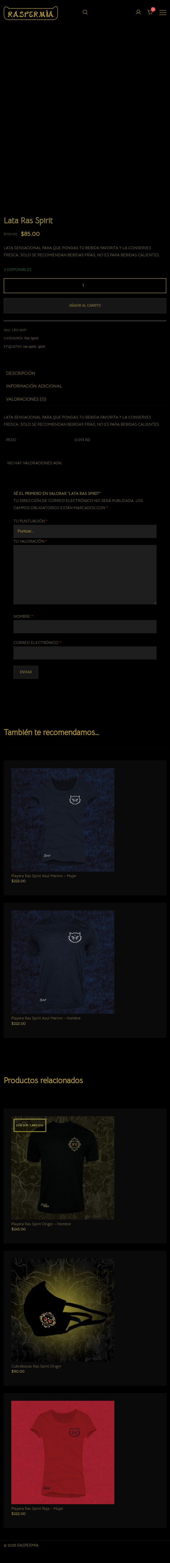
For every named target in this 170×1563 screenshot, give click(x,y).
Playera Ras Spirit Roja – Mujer (37, 1506)
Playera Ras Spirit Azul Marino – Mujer (44, 874)
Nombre (23, 614)
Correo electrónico (37, 640)
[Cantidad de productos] (85, 284)
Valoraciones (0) (26, 397)
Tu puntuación (30, 519)
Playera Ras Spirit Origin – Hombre (41, 1222)
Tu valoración (30, 539)
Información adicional (34, 384)
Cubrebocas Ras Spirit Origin (36, 1364)
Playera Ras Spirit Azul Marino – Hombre (45, 1016)
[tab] (85, 371)
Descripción (20, 371)
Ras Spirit (31, 336)
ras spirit (29, 344)
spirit (41, 344)
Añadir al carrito (85, 304)
